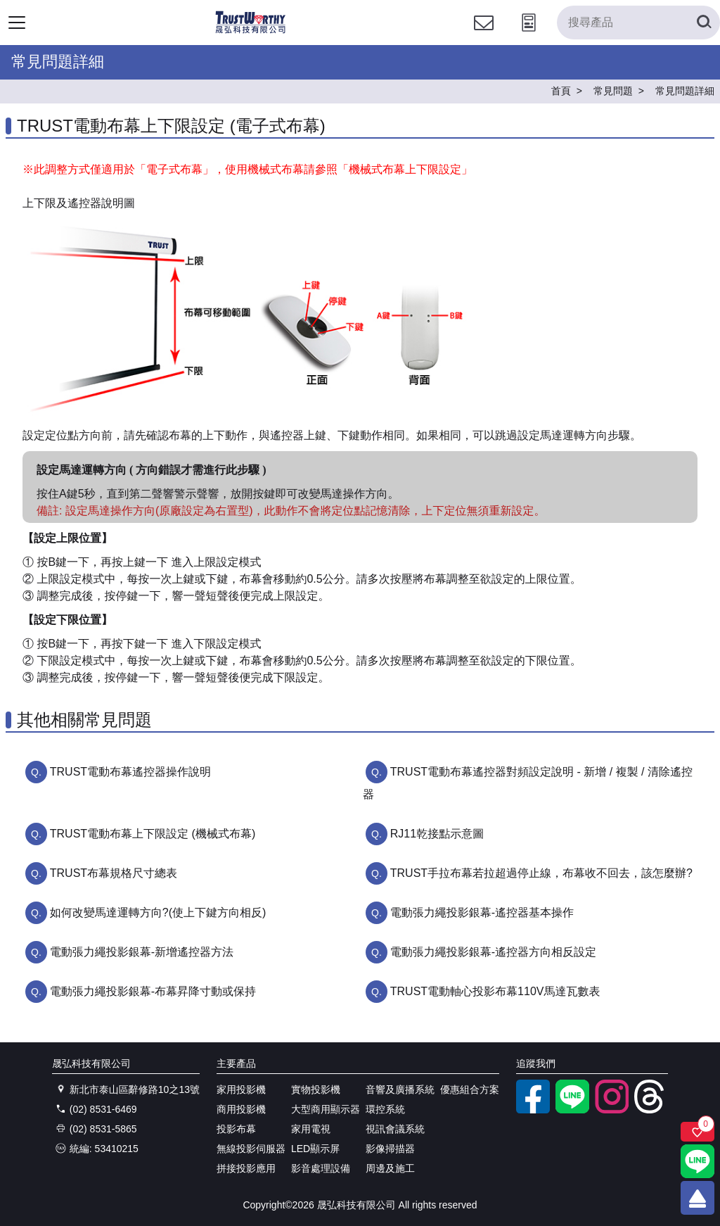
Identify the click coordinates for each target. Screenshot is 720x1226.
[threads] (651, 1110)
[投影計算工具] (529, 36)
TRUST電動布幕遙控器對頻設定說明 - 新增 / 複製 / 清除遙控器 (528, 783)
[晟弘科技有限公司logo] (250, 31)
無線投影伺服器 (251, 1148)
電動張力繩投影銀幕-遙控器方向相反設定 (493, 952)
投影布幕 (236, 1129)
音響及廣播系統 (400, 1089)
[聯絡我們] (484, 36)
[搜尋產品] (638, 22)
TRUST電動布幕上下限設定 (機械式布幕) (152, 834)
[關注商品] (697, 1131)
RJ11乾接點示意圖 (437, 834)
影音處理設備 (320, 1168)
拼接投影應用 (246, 1168)
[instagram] (612, 1110)
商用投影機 (241, 1109)
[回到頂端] (697, 1198)
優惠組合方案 (469, 1089)
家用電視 (310, 1129)
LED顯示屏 (315, 1148)
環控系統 (385, 1109)
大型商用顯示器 (325, 1109)
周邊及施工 (390, 1168)
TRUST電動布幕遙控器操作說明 (130, 772)
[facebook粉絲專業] (533, 1110)
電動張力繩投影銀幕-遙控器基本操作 (482, 912)
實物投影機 (315, 1089)
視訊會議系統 (395, 1129)
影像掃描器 (390, 1148)
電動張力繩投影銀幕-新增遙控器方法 (141, 952)
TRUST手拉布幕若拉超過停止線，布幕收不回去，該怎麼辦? (541, 873)
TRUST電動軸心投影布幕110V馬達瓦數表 (495, 991)
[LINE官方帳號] (572, 1110)
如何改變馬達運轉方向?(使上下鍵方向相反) (158, 912)
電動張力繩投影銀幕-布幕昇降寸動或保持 (153, 991)
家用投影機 (241, 1089)
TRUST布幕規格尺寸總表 (113, 873)
